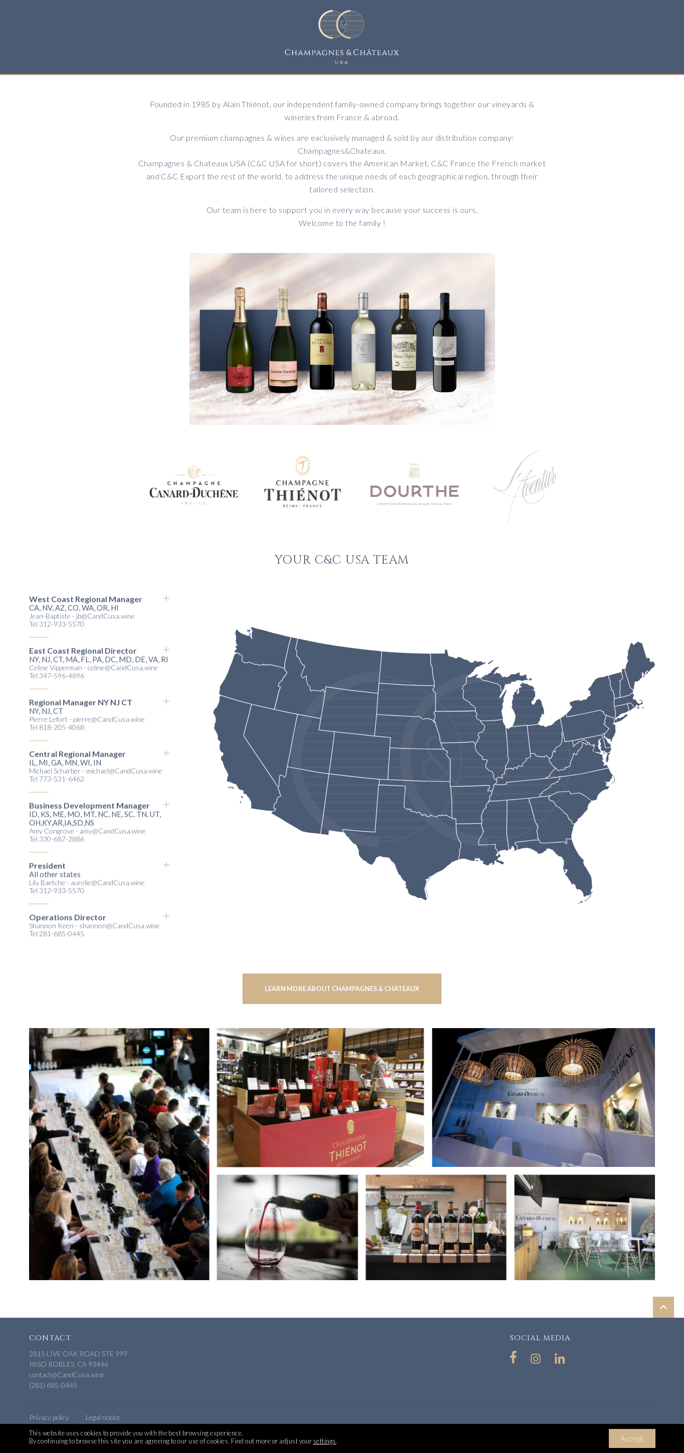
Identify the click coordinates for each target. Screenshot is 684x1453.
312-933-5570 (61, 638)
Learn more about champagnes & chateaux (342, 989)
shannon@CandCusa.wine (119, 939)
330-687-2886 (61, 853)
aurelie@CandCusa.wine (108, 896)
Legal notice (103, 1417)
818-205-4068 (61, 741)
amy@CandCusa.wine (113, 845)
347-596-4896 (61, 689)
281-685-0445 (61, 947)
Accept (632, 1438)
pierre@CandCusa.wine (109, 733)
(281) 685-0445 (53, 1385)
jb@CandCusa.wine (105, 630)
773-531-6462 (61, 793)
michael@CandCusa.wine (124, 785)
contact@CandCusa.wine (67, 1374)
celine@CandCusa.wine (123, 681)
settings (324, 1441)
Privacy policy (49, 1417)
